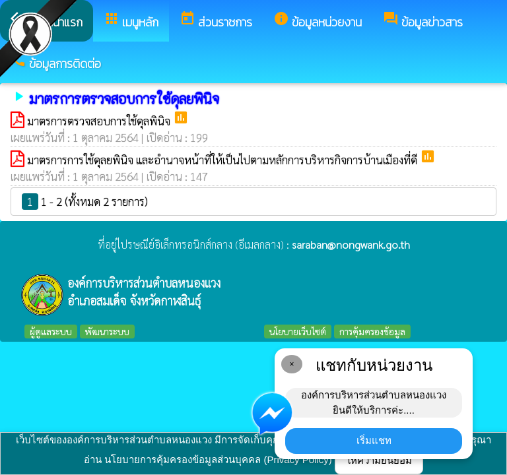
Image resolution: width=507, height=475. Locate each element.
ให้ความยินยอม (379, 460)
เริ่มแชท (373, 440)
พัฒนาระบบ (107, 331)
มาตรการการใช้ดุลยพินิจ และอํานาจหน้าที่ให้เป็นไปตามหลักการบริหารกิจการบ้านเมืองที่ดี (223, 159)
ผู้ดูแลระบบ (51, 331)
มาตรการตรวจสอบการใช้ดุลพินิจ (100, 120)
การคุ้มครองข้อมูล (372, 331)
